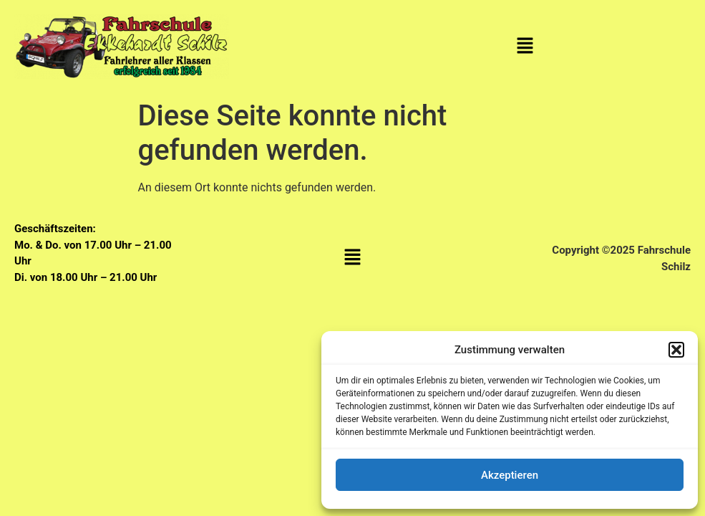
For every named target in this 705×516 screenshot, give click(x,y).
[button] (676, 350)
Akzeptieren (509, 475)
